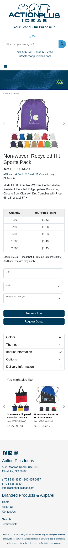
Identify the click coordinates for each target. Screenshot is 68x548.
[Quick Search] (30, 44)
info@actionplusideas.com (35, 56)
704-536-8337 (25, 51)
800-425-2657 (44, 51)
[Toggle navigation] (5, 66)
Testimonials (9, 524)
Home (5, 501)
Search (6, 519)
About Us (7, 506)
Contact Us (9, 511)
